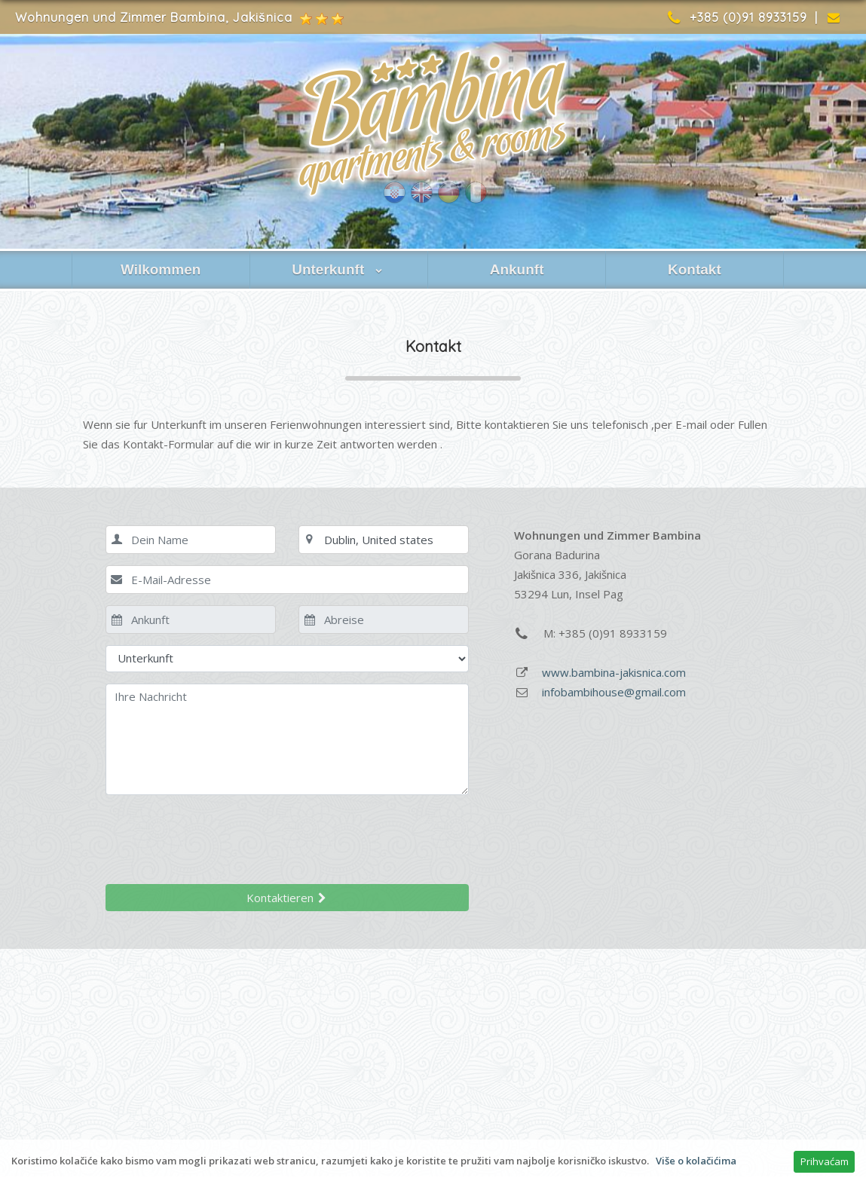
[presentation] (220, 835)
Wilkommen (160, 269)
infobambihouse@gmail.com (614, 691)
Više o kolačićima (696, 1160)
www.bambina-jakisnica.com (614, 672)
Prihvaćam (824, 1161)
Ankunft (517, 269)
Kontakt (694, 269)
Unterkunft (338, 269)
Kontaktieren (287, 897)
